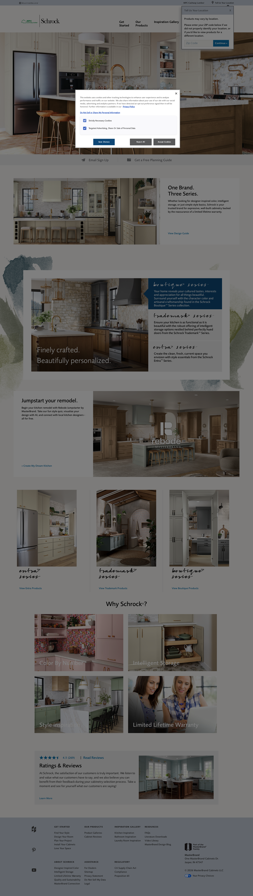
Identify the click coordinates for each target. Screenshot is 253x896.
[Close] (176, 93)
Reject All (141, 142)
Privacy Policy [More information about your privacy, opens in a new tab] (129, 106)
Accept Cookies (164, 142)
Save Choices (104, 142)
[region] (127, 119)
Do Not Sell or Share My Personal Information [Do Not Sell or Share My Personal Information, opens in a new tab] (100, 112)
